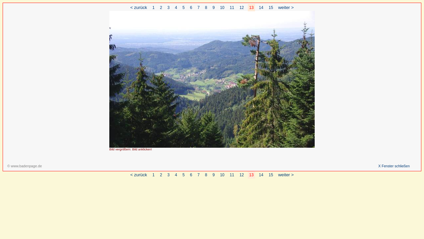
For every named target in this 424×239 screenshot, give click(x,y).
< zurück (138, 7)
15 (271, 7)
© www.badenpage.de (24, 166)
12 (241, 7)
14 (261, 7)
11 (232, 7)
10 (222, 7)
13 (251, 7)
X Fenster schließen (394, 166)
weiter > (286, 7)
